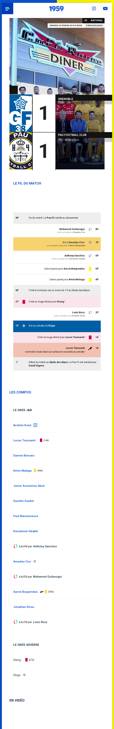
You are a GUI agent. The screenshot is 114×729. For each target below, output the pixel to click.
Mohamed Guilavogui (72, 229)
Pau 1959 (13, 8)
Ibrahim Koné (22, 425)
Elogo (17, 675)
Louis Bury (78, 312)
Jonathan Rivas (78, 316)
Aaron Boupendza (77, 245)
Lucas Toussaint (75, 348)
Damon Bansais (24, 455)
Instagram (95, 8)
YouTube (106, 8)
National (97, 20)
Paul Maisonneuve (25, 516)
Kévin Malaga (77, 279)
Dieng (17, 660)
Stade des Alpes (94, 25)
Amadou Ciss (76, 242)
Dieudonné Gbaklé (77, 259)
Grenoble (65, 98)
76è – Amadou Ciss (68, 139)
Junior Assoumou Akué (29, 486)
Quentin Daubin (23, 501)
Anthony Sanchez (74, 255)
